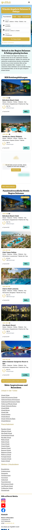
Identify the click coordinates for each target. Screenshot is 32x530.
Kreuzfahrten (5, 469)
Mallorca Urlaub (6, 454)
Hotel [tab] (14, 16)
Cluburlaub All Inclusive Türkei (10, 402)
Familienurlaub (5, 475)
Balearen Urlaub (6, 452)
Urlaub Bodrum (6, 421)
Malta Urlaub (5, 440)
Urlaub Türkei (5, 395)
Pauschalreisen (6, 482)
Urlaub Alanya (5, 416)
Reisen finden (16, 170)
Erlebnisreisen (5, 471)
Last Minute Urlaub (7, 486)
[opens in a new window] (16, 96)
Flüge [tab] (19, 16)
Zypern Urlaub (5, 461)
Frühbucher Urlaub (7, 488)
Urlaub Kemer (5, 410)
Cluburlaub (4, 480)
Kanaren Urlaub (6, 450)
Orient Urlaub (5, 446)
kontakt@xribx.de (9, 523)
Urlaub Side (4, 412)
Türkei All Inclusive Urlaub (9, 397)
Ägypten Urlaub (6, 429)
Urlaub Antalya (5, 414)
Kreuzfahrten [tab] (26, 16)
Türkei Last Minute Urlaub (9, 404)
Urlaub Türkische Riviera (8, 406)
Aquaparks (4, 473)
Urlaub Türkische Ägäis (8, 419)
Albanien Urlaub (6, 431)
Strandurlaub (5, 490)
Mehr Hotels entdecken (8, 186)
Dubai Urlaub (5, 442)
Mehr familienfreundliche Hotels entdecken (13, 381)
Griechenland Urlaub (7, 435)
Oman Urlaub (5, 444)
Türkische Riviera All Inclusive (10, 399)
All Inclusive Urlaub (7, 484)
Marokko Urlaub (6, 437)
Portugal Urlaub (6, 457)
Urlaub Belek (5, 408)
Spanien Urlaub (6, 448)
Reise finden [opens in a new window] (16, 39)
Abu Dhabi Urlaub (6, 433)
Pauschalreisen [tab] (7, 16)
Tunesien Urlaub (6, 459)
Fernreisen (4, 477)
